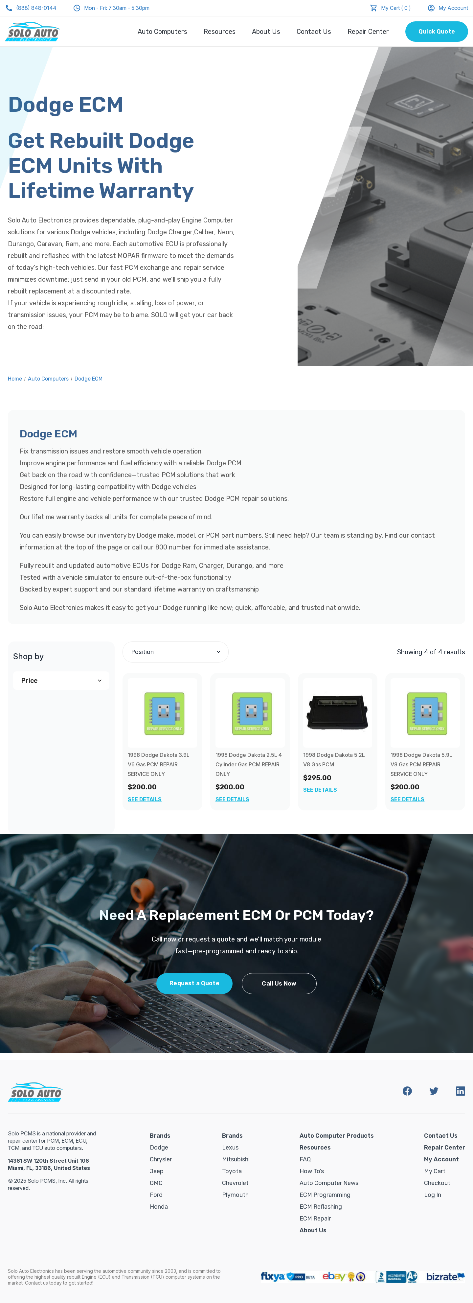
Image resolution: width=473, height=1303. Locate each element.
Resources (220, 31)
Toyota (232, 1171)
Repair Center (368, 31)
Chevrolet (235, 1183)
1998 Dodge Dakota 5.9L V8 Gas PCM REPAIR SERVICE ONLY (421, 764)
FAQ (305, 1159)
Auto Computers (162, 31)
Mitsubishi (236, 1159)
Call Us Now (279, 983)
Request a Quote (194, 983)
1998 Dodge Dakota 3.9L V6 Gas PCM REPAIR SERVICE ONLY (159, 764)
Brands (160, 1135)
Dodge (159, 1147)
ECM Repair (315, 1218)
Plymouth (235, 1194)
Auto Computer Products (337, 1135)
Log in (432, 1194)
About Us (266, 31)
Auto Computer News (329, 1183)
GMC (156, 1183)
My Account (447, 8)
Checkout (437, 1183)
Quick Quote (436, 31)
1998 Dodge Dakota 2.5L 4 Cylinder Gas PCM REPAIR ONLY (248, 764)
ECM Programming (325, 1194)
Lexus (230, 1147)
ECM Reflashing (321, 1206)
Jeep (157, 1171)
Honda (159, 1206)
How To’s (312, 1171)
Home (15, 379)
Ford (156, 1194)
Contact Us (314, 31)
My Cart (434, 1171)
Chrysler (161, 1159)
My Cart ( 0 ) (396, 8)
